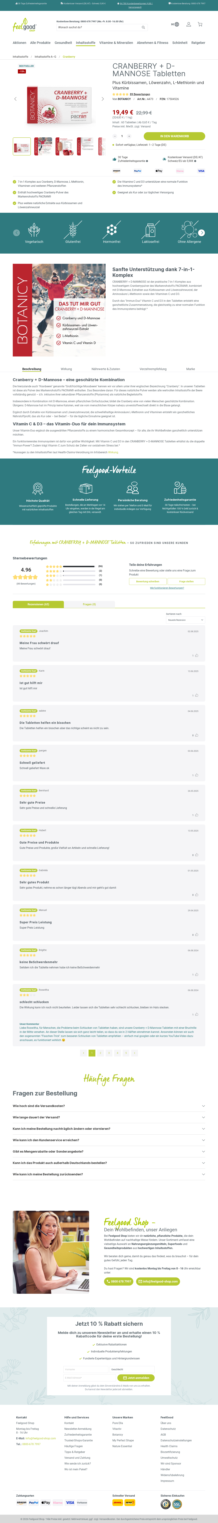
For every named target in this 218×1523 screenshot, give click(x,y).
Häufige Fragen (73, 1446)
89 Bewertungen (140, 94)
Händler (165, 1469)
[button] (175, 25)
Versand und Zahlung (77, 1457)
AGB (163, 1434)
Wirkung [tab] (66, 369)
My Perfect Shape (123, 1440)
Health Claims (169, 1446)
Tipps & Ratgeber (74, 1452)
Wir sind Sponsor (171, 1463)
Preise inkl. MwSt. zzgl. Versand (131, 126)
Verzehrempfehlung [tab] (153, 369)
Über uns (166, 1423)
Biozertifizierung (170, 1452)
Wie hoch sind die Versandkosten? (39, 1106)
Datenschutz (168, 1428)
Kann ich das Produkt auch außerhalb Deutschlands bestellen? (60, 1163)
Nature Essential (122, 1446)
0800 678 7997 (118, 1281)
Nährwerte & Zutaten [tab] (106, 369)
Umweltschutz (169, 1457)
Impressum (167, 1481)
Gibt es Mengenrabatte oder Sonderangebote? (48, 1151)
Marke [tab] (190, 369)
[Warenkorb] (200, 25)
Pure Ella (117, 1423)
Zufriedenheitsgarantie (78, 1434)
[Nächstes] (102, 98)
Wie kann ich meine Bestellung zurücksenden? (48, 1174)
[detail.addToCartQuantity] (122, 136)
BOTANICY (124, 99)
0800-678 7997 (31, 1444)
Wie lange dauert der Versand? (36, 1117)
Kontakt (69, 1423)
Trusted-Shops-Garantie (78, 1440)
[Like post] (196, 655)
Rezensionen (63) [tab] (38, 604)
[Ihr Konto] (188, 25)
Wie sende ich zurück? (77, 1463)
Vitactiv (116, 1428)
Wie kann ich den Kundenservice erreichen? (46, 1140)
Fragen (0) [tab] (89, 604)
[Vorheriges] (15, 98)
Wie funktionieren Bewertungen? (167, 588)
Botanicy (117, 1434)
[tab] (31, 369)
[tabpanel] (109, 834)
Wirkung (113, 452)
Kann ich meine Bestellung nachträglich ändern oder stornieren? (61, 1128)
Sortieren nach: (174, 614)
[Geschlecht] (132, 1369)
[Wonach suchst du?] (98, 27)
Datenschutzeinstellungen (176, 1440)
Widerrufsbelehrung (172, 1475)
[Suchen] (144, 27)
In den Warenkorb (174, 136)
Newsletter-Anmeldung (77, 1428)
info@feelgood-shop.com (158, 1281)
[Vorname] (85, 1369)
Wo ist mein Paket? (75, 1469)
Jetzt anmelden (136, 1378)
